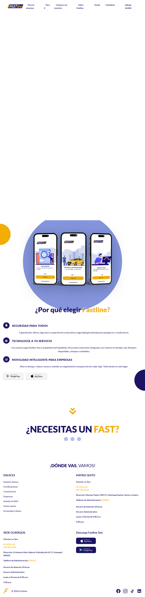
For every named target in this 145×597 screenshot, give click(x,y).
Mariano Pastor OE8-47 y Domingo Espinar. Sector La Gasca (111, 495)
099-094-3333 (9, 547)
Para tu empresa (30, 6)
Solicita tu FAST (10, 501)
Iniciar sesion (9, 506)
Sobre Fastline (79, 6)
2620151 (32, 560)
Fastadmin (110, 5)
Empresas (8, 496)
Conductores (9, 491)
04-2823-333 (9, 544)
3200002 (105, 500)
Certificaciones (10, 486)
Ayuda (97, 5)
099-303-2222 (82, 490)
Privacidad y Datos (12, 511)
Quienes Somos (10, 482)
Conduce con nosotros (60, 6)
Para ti (47, 6)
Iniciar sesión (128, 6)
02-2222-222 (82, 487)
